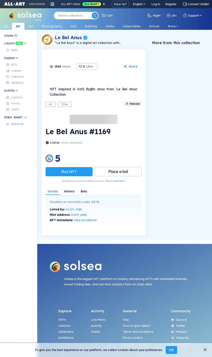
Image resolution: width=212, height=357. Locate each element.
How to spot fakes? (115, 181)
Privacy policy (133, 338)
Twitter (178, 325)
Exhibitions (66, 338)
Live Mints (98, 320)
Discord (179, 319)
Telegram (180, 337)
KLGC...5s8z (74, 209)
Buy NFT (69, 171)
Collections (66, 332)
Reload (133, 104)
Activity (96, 326)
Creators (64, 326)
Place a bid (118, 171)
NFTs (62, 320)
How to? (120, 4)
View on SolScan (85, 220)
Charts (95, 332)
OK (171, 350)
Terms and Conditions (138, 332)
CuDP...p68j (79, 215)
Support (191, 15)
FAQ (126, 320)
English (138, 4)
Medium (179, 331)
